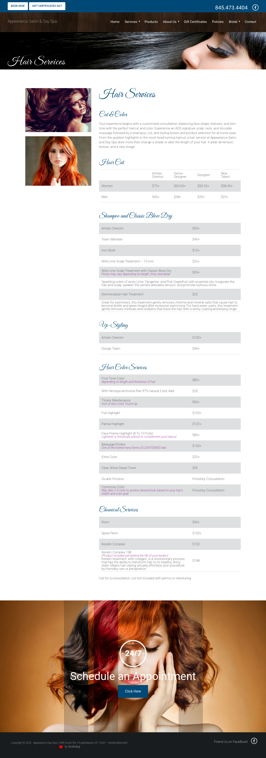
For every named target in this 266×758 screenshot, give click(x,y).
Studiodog (74, 746)
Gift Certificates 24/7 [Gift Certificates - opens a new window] (47, 5)
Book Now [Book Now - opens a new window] (18, 5)
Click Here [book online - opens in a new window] (133, 691)
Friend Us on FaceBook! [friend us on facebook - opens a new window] (235, 742)
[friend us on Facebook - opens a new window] (254, 8)
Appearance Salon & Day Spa (32, 21)
